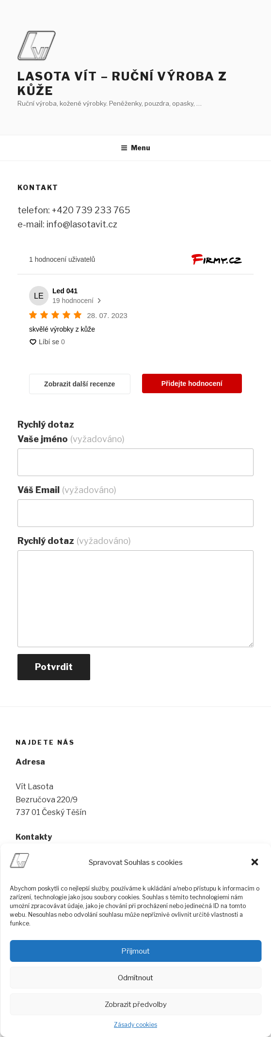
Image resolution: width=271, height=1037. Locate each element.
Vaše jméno (71, 439)
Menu (135, 148)
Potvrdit (54, 667)
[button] (255, 863)
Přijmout (135, 951)
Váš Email (66, 490)
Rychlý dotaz (74, 541)
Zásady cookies (135, 1024)
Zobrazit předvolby (136, 1004)
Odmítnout (135, 977)
